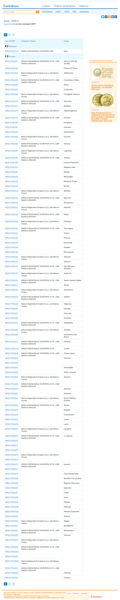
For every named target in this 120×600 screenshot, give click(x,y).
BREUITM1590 (11, 488)
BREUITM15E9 (11, 535)
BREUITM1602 (11, 393)
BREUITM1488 (11, 158)
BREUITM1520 (11, 203)
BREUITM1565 (11, 308)
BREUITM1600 (11, 405)
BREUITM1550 (11, 280)
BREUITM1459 (11, 73)
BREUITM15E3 (11, 474)
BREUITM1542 (11, 257)
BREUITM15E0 (11, 521)
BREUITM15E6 (11, 573)
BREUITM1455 (11, 68)
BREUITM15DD (12, 507)
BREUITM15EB (11, 561)
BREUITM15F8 (11, 441)
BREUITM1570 (11, 323)
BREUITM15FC (11, 419)
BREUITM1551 (11, 285)
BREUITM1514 (11, 191)
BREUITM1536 (11, 243)
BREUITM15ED (12, 552)
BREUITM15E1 (11, 526)
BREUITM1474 (11, 111)
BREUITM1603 (11, 389)
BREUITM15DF (11, 516)
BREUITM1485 (11, 137)
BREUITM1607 (11, 367)
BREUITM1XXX (12, 348)
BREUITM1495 (11, 172)
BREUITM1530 (11, 228)
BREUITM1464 (11, 85)
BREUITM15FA (11, 429)
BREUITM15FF (11, 410)
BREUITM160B (11, 353)
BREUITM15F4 (11, 459)
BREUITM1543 (11, 261)
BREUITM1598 (11, 497)
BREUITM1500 (11, 177)
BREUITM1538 (11, 247)
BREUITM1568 (11, 318)
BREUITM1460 (11, 80)
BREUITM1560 (11, 304)
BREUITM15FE (11, 415)
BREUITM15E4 (11, 577)
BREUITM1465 (11, 89)
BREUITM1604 (11, 384)
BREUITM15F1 (11, 341)
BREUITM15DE (12, 511)
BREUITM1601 (11, 398)
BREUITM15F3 (11, 464)
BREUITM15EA (11, 568)
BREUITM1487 (11, 151)
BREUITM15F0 (11, 540)
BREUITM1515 (11, 198)
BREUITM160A (11, 358)
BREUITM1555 (11, 297)
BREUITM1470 (11, 101)
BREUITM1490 (11, 162)
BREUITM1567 (11, 313)
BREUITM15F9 (11, 436)
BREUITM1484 (11, 132)
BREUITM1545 (11, 266)
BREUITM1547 (11, 273)
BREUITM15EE (11, 547)
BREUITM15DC (12, 502)
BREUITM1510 (11, 186)
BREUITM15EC (12, 556)
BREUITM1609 (11, 363)
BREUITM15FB (11, 424)
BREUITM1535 (11, 238)
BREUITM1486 (11, 144)
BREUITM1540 (11, 252)
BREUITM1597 (11, 492)
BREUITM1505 (11, 181)
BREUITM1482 (11, 127)
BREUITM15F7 (11, 445)
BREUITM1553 (11, 290)
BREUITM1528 (11, 221)
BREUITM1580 (11, 330)
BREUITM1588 (11, 478)
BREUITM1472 (11, 106)
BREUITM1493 (11, 167)
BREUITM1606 (11, 372)
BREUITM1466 (11, 94)
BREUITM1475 (11, 118)
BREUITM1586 (11, 334)
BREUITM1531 (11, 233)
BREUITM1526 (11, 214)
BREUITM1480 (11, 122)
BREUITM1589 (11, 483)
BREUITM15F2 (11, 469)
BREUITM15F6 (11, 450)
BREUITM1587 (11, 61)
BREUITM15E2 (11, 530)
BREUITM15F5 (11, 455)
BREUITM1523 (11, 207)
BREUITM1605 (11, 377)
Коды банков (8, 24)
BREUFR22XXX (12, 51)
